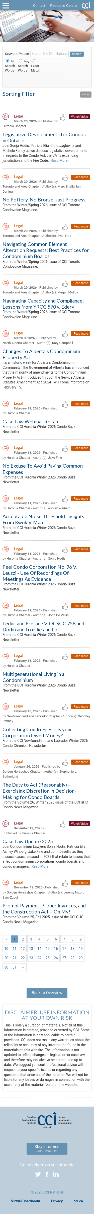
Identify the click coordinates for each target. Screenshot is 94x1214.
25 (48, 958)
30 (6, 967)
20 (6, 958)
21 (15, 958)
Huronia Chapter (14, 126)
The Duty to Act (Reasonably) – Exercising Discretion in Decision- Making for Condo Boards (39, 791)
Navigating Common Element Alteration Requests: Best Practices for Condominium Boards (46, 250)
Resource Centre (63, 6)
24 (39, 958)
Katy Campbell (62, 343)
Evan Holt (64, 236)
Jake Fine (55, 458)
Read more (80, 177)
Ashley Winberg (59, 508)
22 (23, 958)
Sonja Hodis (57, 558)
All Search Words (10, 65)
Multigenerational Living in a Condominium (33, 677)
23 (31, 958)
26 (56, 958)
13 (31, 949)
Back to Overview (47, 992)
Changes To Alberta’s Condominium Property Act (41, 354)
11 (15, 949)
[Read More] (59, 160)
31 (15, 967)
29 (81, 958)
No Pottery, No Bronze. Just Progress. (44, 199)
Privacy (57, 1201)
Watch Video (79, 117)
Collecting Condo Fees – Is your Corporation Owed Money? (37, 732)
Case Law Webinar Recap (30, 421)
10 (6, 949)
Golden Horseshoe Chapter (22, 771)
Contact (39, 6)
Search (76, 54)
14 (39, 949)
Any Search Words (23, 65)
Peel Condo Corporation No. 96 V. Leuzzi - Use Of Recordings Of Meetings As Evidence (40, 573)
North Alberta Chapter (18, 343)
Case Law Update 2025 (28, 841)
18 (72, 949)
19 (81, 949)
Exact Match (35, 65)
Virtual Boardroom (25, 1201)
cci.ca (78, 1201)
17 (64, 949)
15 (48, 949)
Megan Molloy (67, 292)
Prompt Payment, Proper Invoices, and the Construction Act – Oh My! (44, 908)
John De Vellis (58, 615)
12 (23, 949)
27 (64, 958)
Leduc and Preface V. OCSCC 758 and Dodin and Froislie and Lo (43, 626)
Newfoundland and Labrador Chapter (33, 716)
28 (72, 958)
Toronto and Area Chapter (21, 186)
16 (56, 949)
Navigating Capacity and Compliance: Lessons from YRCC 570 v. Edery (43, 303)
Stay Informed (47, 1148)
